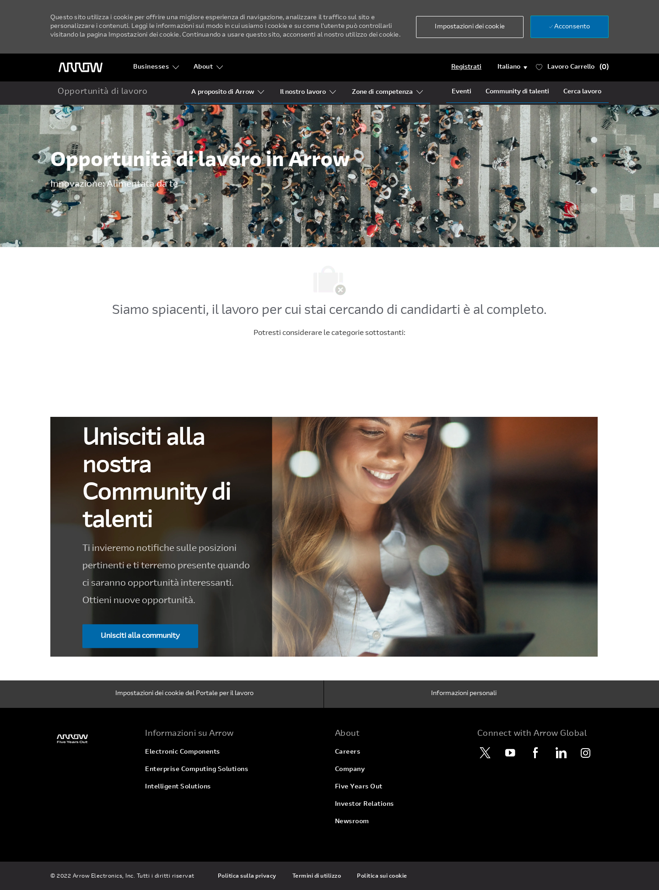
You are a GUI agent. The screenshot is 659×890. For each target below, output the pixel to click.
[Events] (461, 92)
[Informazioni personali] (464, 694)
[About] (208, 67)
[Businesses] (156, 67)
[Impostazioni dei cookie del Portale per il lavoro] (184, 694)
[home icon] (102, 92)
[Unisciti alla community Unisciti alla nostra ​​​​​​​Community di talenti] (140, 636)
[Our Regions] (382, 92)
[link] (92, 739)
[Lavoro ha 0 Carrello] (572, 67)
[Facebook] (535, 753)
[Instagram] (586, 753)
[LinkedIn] (560, 753)
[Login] (466, 67)
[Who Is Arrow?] (222, 92)
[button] (469, 27)
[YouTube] (510, 753)
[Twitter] (485, 753)
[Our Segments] (303, 92)
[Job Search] (582, 92)
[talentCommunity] (517, 92)
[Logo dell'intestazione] (80, 67)
